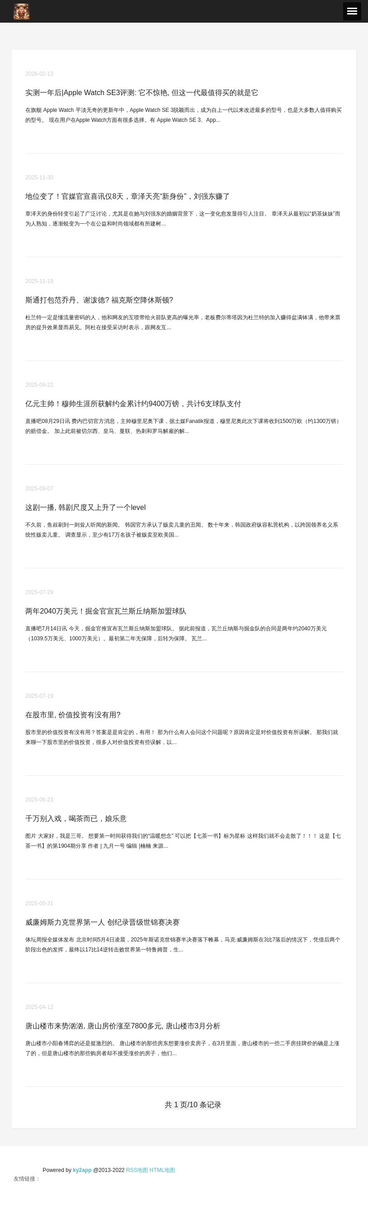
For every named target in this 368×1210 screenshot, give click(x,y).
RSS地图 (137, 1170)
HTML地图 (163, 1170)
